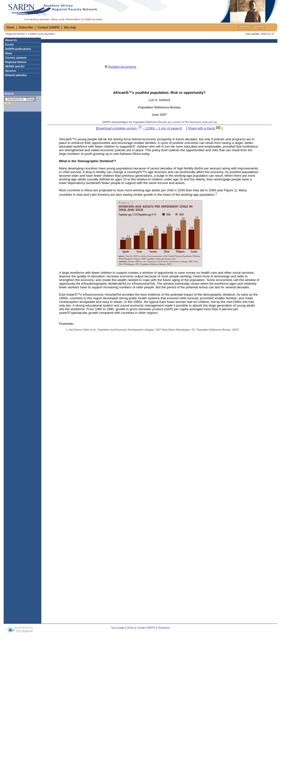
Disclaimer (164, 627)
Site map (70, 27)
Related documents (120, 67)
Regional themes (15, 33)
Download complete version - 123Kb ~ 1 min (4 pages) (139, 128)
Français (244, 27)
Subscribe (26, 27)
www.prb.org (209, 122)
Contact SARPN (48, 27)
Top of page (118, 627)
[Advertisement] (162, 11)
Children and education (41, 33)
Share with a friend (204, 128)
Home (10, 27)
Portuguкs (258, 27)
